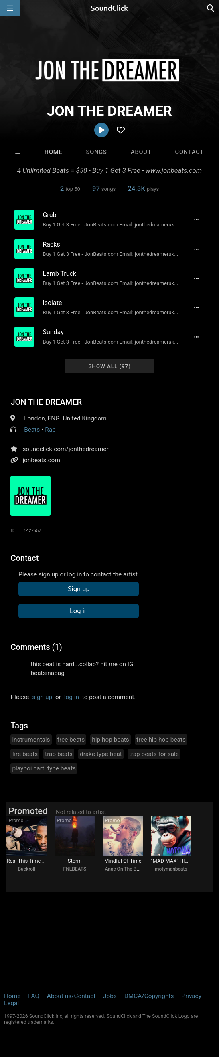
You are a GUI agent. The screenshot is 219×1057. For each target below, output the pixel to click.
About (141, 152)
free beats (71, 739)
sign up (42, 697)
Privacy (191, 996)
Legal (11, 1003)
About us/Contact (71, 996)
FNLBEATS (75, 869)
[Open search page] (211, 8)
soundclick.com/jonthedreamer (65, 449)
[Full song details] (196, 219)
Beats (32, 429)
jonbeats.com (41, 460)
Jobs (110, 996)
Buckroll (26, 869)
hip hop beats (110, 739)
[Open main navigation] (10, 8)
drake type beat (101, 754)
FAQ (33, 996)
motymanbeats (171, 869)
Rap (50, 429)
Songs (96, 152)
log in (71, 697)
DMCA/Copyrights (149, 996)
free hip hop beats (161, 739)
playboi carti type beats (44, 768)
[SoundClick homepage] (109, 8)
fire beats (25, 754)
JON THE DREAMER (46, 402)
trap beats (59, 754)
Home (54, 152)
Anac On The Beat (124, 869)
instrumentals (31, 739)
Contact (189, 152)
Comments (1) (36, 647)
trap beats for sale (154, 754)
